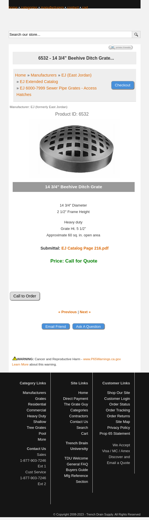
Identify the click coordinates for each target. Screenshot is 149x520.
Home (20, 75)
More (42, 439)
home (13, 7)
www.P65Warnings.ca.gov (102, 359)
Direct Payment (75, 398)
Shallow (39, 422)
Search (82, 427)
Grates (40, 398)
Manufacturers (44, 75)
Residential (37, 404)
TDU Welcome (76, 458)
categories (29, 7)
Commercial (36, 410)
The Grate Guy (76, 404)
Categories (79, 410)
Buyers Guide (77, 470)
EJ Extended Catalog (39, 81)
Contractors (78, 416)
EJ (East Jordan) (76, 75)
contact (73, 7)
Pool (42, 433)
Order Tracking (118, 410)
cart (85, 7)
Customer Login (117, 398)
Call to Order (25, 296)
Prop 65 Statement (114, 433)
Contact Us (79, 422)
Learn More (20, 364)
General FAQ (77, 464)
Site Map (122, 422)
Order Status (119, 404)
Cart (84, 433)
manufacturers (52, 7)
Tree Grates (36, 427)
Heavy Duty (36, 416)
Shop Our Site (118, 393)
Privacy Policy (118, 427)
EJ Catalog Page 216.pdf (84, 248)
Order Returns (118, 416)
